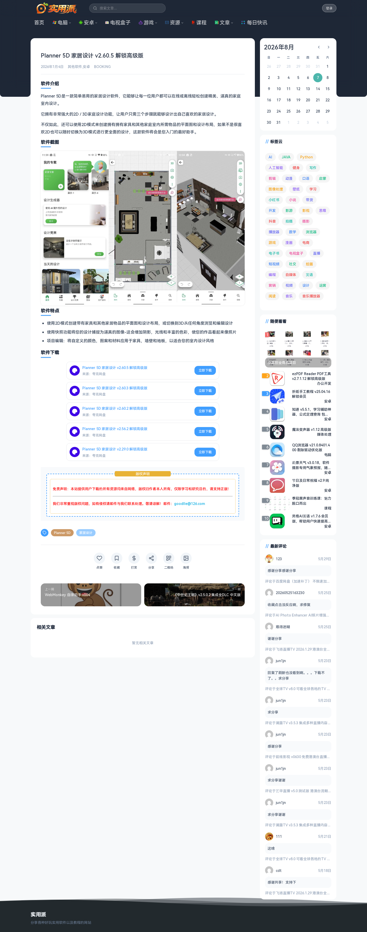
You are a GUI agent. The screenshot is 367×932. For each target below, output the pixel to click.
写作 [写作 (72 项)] (313, 167)
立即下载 (205, 370)
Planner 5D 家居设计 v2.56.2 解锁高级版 (114, 428)
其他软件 (75, 66)
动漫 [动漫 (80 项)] (289, 178)
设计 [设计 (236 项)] (305, 285)
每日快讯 (254, 22)
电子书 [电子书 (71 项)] (274, 253)
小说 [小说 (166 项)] (292, 199)
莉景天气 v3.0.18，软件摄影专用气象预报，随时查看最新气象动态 (311, 465)
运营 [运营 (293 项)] (322, 285)
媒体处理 (324, 434)
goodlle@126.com (189, 503)
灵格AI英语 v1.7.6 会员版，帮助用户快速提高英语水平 (311, 519)
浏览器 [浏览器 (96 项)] (311, 231)
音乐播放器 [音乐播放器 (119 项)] (311, 296)
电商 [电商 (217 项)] (305, 242)
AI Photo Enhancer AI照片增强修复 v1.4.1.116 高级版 (319, 615)
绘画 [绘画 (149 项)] (309, 264)
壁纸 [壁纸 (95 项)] (296, 189)
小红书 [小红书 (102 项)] (274, 199)
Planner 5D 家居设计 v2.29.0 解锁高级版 (114, 449)
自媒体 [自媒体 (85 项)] (290, 274)
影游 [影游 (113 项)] (289, 210)
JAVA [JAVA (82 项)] (286, 157)
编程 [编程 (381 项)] (272, 274)
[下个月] (328, 47)
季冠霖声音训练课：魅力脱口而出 (311, 501)
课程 (198, 22)
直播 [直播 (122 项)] (316, 253)
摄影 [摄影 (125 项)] (305, 221)
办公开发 (324, 383)
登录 (329, 8)
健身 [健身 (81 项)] (296, 167)
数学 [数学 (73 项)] (292, 231)
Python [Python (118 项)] (306, 157)
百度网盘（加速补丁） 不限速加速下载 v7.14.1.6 (314, 581)
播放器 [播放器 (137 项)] (274, 231)
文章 (222, 22)
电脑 (60, 22)
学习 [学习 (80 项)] (313, 189)
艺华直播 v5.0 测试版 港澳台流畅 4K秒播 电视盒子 (316, 790)
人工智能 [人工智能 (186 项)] (276, 167)
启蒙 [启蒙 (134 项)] (322, 178)
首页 (39, 22)
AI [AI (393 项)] (270, 157)
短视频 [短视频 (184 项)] (274, 264)
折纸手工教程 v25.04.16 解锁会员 (311, 394)
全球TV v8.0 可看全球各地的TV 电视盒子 (308, 688)
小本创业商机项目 (282, 362)
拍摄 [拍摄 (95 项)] (289, 221)
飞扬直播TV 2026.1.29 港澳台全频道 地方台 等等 (315, 649)
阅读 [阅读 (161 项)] (272, 296)
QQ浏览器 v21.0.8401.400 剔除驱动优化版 (311, 447)
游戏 (146, 22)
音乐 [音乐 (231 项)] (289, 296)
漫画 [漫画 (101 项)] (289, 242)
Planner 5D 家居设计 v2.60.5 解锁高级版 (114, 367)
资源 (172, 22)
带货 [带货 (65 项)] (309, 199)
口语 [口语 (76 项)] (305, 178)
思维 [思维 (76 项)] (322, 210)
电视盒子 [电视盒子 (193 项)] (296, 253)
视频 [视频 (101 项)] (289, 285)
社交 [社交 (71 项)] (292, 264)
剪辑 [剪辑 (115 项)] (272, 178)
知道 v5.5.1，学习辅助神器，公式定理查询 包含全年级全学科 (311, 412)
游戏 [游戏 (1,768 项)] (272, 242)
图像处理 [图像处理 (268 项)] (276, 189)
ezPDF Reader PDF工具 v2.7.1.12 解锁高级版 (311, 376)
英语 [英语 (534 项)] (309, 274)
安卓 (86, 22)
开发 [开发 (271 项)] (272, 210)
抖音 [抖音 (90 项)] (272, 221)
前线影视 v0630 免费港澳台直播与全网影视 (310, 756)
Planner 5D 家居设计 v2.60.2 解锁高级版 (114, 408)
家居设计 (86, 532)
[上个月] (319, 47)
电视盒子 (117, 22)
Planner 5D (62, 532)
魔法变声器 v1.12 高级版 (311, 429)
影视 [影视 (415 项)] (305, 210)
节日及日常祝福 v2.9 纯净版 (310, 483)
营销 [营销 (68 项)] (272, 285)
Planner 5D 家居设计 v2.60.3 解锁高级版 (114, 388)
